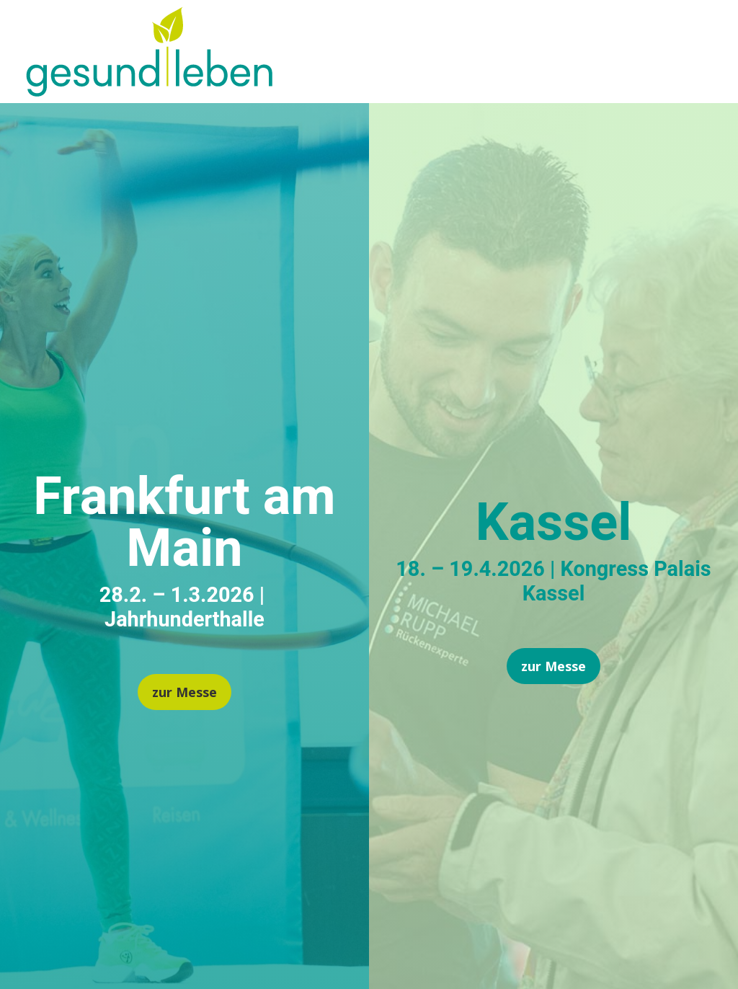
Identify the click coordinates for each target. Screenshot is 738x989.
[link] (149, 91)
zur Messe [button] (184, 692)
